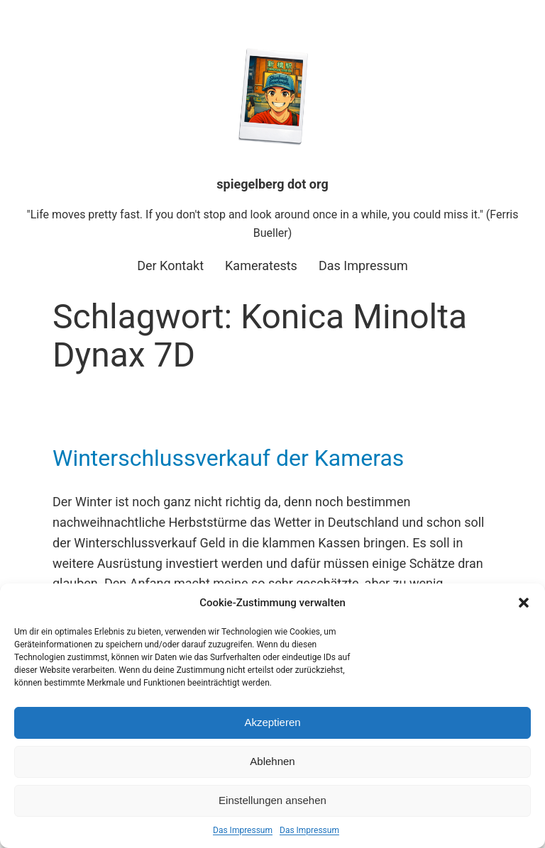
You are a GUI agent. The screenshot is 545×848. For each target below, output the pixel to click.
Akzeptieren (272, 722)
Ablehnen (272, 761)
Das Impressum (242, 830)
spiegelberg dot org (272, 184)
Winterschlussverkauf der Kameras (228, 458)
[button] (524, 603)
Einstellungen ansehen (272, 800)
